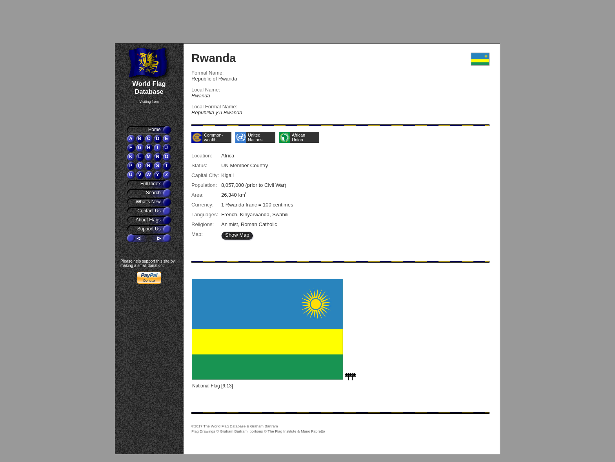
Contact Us (149, 211)
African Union (298, 137)
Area (196, 195)
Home (155, 129)
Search (154, 192)
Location (201, 156)
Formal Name (206, 73)
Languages (204, 214)
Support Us (149, 229)
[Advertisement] (162, 21)
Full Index (151, 183)
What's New (149, 202)
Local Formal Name (213, 107)
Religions (202, 224)
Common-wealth (213, 137)
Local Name (204, 90)
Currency (201, 205)
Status (198, 165)
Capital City (204, 175)
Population (203, 185)
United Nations (255, 137)
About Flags (149, 220)
